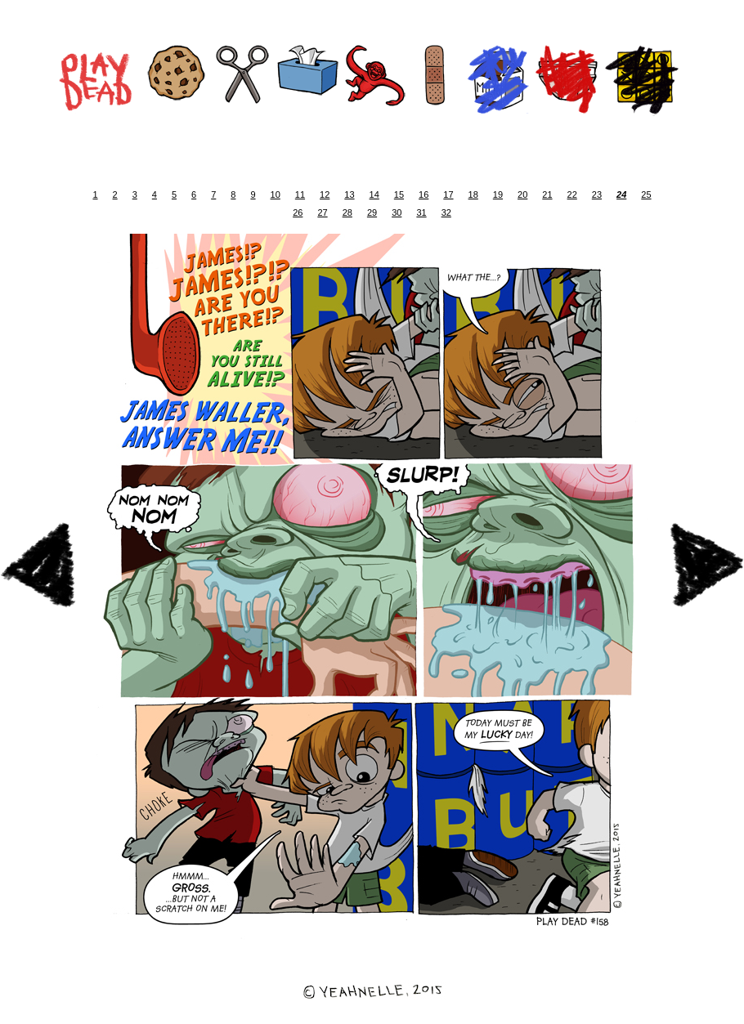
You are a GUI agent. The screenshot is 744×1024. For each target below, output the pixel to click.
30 (396, 212)
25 (646, 194)
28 (347, 212)
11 (300, 194)
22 (572, 194)
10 (275, 194)
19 (498, 194)
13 (349, 194)
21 (547, 194)
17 (448, 194)
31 (421, 212)
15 (399, 194)
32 (446, 212)
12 (324, 194)
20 (522, 194)
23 (597, 194)
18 (473, 194)
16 (423, 194)
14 (374, 194)
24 (621, 194)
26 (298, 212)
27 (322, 212)
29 (372, 212)
